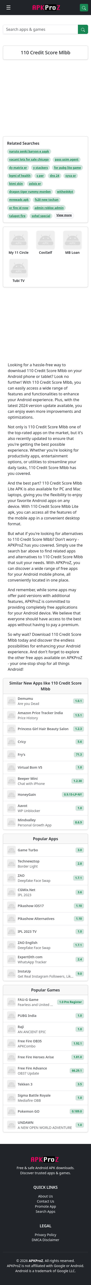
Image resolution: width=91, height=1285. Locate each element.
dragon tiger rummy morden (30, 192)
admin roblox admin (49, 208)
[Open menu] (8, 7)
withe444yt (65, 192)
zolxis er (35, 184)
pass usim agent (66, 159)
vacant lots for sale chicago (29, 159)
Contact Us (45, 1201)
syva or (71, 176)
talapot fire (17, 216)
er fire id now (18, 208)
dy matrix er (18, 168)
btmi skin (16, 184)
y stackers (40, 168)
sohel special (41, 216)
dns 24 (54, 176)
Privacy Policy (45, 1234)
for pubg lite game (67, 168)
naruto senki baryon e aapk (29, 151)
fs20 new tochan (46, 200)
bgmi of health (20, 176)
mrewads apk (19, 200)
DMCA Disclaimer (45, 1239)
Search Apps (45, 1211)
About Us (45, 1196)
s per (40, 176)
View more (64, 215)
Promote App (45, 1206)
